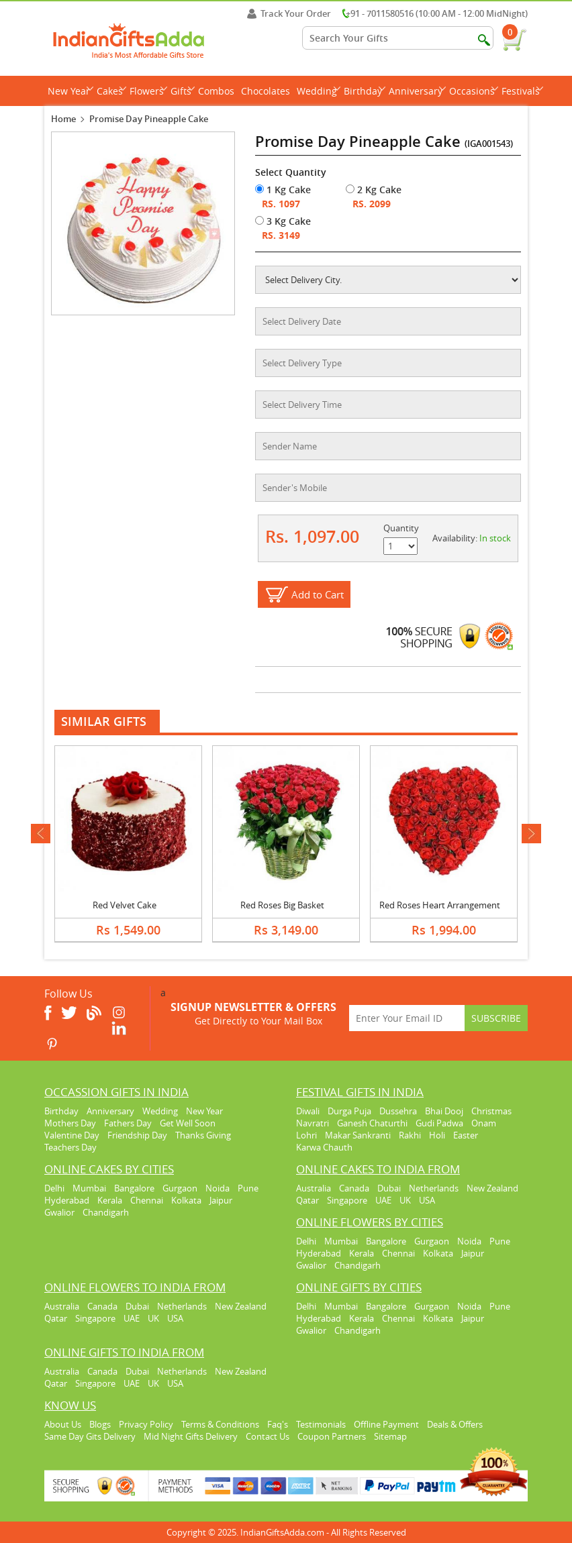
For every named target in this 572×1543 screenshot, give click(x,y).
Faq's (277, 1424)
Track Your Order (289, 13)
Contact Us (267, 1436)
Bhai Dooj (444, 1111)
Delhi (54, 1188)
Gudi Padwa (439, 1123)
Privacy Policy (146, 1424)
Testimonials (321, 1424)
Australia (313, 1188)
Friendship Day (137, 1135)
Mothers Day (70, 1123)
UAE (383, 1200)
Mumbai (89, 1188)
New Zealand (492, 1188)
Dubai (389, 1188)
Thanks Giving (203, 1135)
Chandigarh (106, 1212)
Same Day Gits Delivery (90, 1436)
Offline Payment (386, 1424)
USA (427, 1200)
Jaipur (220, 1200)
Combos (216, 91)
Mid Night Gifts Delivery (191, 1436)
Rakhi (410, 1135)
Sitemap (390, 1436)
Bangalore (134, 1188)
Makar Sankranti (358, 1135)
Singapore (347, 1200)
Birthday (364, 91)
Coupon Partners (331, 1436)
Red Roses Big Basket (282, 905)
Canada (354, 1188)
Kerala (109, 1200)
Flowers (148, 91)
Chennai (146, 1200)
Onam (483, 1123)
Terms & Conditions (220, 1424)
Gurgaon (179, 1188)
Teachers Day (70, 1147)
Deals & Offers (455, 1424)
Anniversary (417, 91)
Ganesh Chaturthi (372, 1123)
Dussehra (398, 1111)
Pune (248, 1188)
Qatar (307, 1200)
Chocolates (265, 91)
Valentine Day (71, 1135)
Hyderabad (66, 1200)
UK (405, 1200)
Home (63, 119)
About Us (62, 1424)
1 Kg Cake (283, 189)
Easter (465, 1135)
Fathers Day (128, 1123)
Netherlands (434, 1188)
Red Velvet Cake (124, 905)
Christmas (491, 1111)
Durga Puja (349, 1111)
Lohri (306, 1135)
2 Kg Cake (373, 189)
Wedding (318, 91)
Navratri (312, 1123)
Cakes (111, 91)
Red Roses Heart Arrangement (439, 905)
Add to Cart (317, 594)
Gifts (183, 91)
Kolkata (186, 1200)
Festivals (522, 91)
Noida (217, 1188)
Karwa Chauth (324, 1147)
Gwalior (59, 1212)
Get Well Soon (188, 1123)
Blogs (100, 1424)
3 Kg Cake (283, 221)
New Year (70, 91)
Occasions (473, 91)
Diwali (308, 1111)
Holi (437, 1135)
